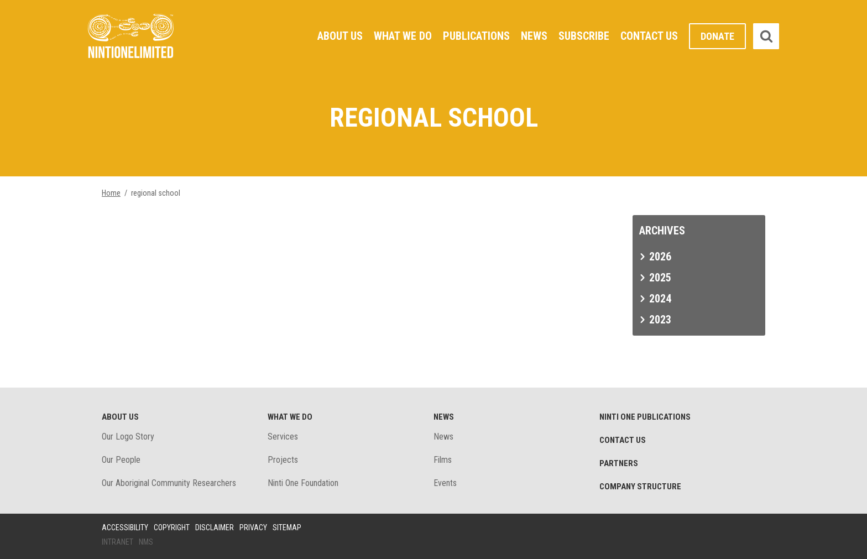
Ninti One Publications (645, 417)
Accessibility (125, 527)
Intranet (117, 541)
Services (283, 436)
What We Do (403, 36)
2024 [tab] (660, 298)
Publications (476, 36)
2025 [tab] (660, 277)
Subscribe (583, 36)
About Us (340, 36)
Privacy (253, 527)
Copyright (172, 527)
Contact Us (649, 36)
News (534, 36)
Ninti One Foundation (303, 483)
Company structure (640, 487)
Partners (618, 463)
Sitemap (287, 527)
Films (442, 459)
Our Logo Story (128, 436)
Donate (717, 36)
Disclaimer (214, 527)
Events (445, 483)
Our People (121, 459)
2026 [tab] (660, 256)
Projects (283, 459)
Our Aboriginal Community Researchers (169, 483)
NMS (146, 541)
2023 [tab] (660, 319)
